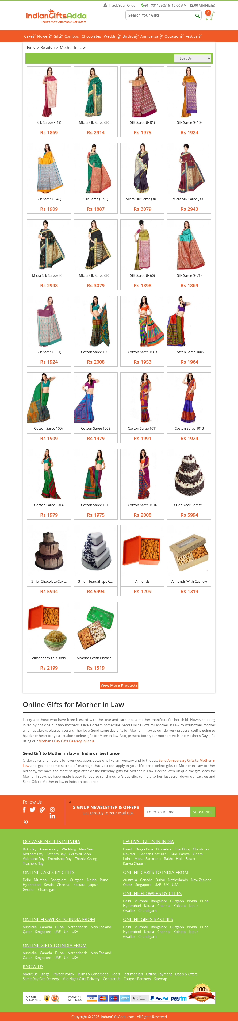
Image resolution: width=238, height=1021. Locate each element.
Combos (71, 36)
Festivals (193, 36)
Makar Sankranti (148, 858)
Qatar (127, 884)
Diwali (127, 849)
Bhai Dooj (182, 849)
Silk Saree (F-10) (189, 122)
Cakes (30, 36)
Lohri (127, 858)
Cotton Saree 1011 (142, 428)
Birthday (130, 36)
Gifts (58, 36)
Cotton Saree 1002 (95, 352)
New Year (86, 849)
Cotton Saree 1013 (189, 428)
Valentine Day (34, 858)
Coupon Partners (137, 978)
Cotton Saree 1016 (142, 504)
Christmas (201, 849)
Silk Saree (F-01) (142, 122)
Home (30, 47)
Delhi (27, 879)
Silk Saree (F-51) (49, 352)
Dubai (160, 879)
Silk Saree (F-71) (189, 275)
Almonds (142, 581)
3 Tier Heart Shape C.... (95, 581)
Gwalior (29, 889)
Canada (146, 879)
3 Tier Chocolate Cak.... (49, 581)
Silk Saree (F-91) (95, 199)
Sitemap (160, 978)
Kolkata (79, 884)
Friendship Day (60, 858)
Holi (179, 858)
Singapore (143, 884)
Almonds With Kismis (49, 657)
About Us (30, 974)
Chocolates (91, 36)
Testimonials (133, 974)
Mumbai (40, 879)
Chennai (63, 884)
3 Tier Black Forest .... (189, 504)
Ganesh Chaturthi (153, 853)
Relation (48, 47)
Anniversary (151, 36)
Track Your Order (120, 5)
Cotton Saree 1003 (142, 352)
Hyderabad (32, 884)
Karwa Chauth (134, 863)
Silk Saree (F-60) (142, 275)
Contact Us (111, 978)
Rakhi (168, 858)
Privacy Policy (63, 974)
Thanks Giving (86, 858)
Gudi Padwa (180, 853)
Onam (198, 853)
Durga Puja (144, 849)
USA (175, 884)
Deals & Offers (186, 974)
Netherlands (178, 879)
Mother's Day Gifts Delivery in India (66, 741)
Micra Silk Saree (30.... (95, 122)
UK (166, 884)
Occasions (174, 36)
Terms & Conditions (92, 974)
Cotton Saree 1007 (48, 428)
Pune (104, 879)
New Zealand (201, 879)
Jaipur (93, 884)
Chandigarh (47, 889)
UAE (158, 884)
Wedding (112, 36)
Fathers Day (56, 853)
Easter (190, 858)
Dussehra (163, 849)
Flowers (44, 36)
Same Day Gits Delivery (41, 978)
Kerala (49, 884)
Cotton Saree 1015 (95, 504)
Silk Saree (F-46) (49, 199)
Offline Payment (159, 974)
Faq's (116, 974)
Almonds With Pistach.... (96, 657)
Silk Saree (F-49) (49, 122)
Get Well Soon (80, 853)
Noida (92, 879)
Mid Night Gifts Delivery (81, 978)
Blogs (45, 974)
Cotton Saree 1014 (48, 504)
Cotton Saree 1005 (189, 352)
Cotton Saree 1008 (95, 428)
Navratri (129, 853)
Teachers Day (33, 863)
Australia (130, 879)
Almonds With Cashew (189, 581)
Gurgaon (77, 879)
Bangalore (59, 879)
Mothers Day (33, 853)
